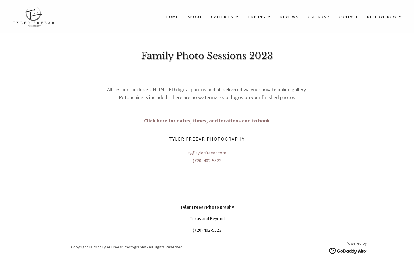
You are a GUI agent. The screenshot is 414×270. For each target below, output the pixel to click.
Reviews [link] (289, 16)
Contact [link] (348, 16)
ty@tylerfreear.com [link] (206, 153)
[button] (225, 16)
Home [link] (172, 16)
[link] (34, 16)
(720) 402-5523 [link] (207, 160)
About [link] (195, 16)
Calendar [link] (318, 16)
